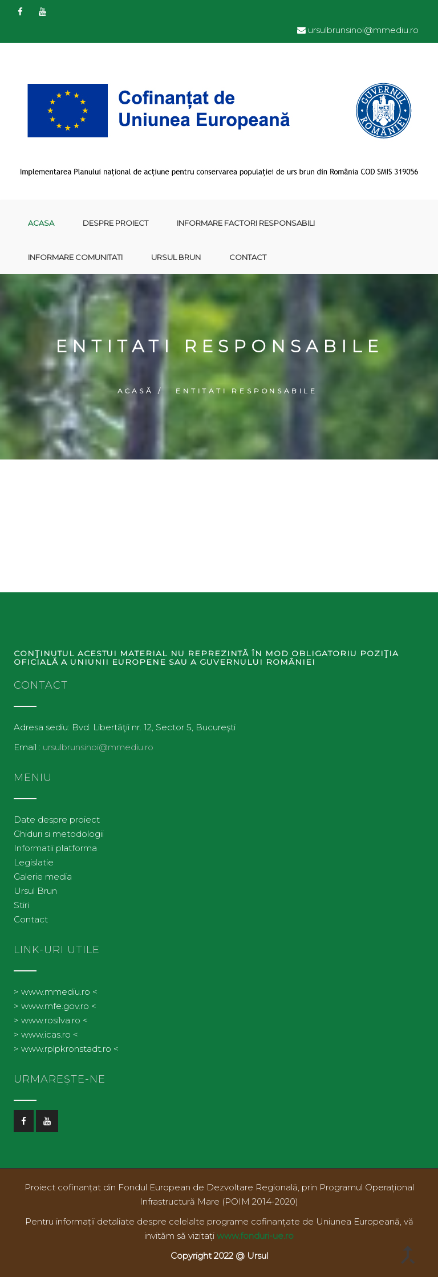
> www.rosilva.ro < (51, 1020)
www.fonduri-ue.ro (255, 1235)
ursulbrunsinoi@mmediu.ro (363, 30)
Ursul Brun (176, 257)
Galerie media (43, 876)
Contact (247, 257)
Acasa (41, 222)
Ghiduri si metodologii (59, 833)
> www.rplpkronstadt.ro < (66, 1048)
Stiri (21, 905)
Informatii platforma (55, 848)
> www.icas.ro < (46, 1034)
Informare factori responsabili (246, 222)
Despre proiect (115, 222)
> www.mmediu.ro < (56, 991)
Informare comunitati (75, 257)
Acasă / (140, 391)
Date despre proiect (57, 819)
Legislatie (34, 862)
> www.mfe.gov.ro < (55, 1006)
